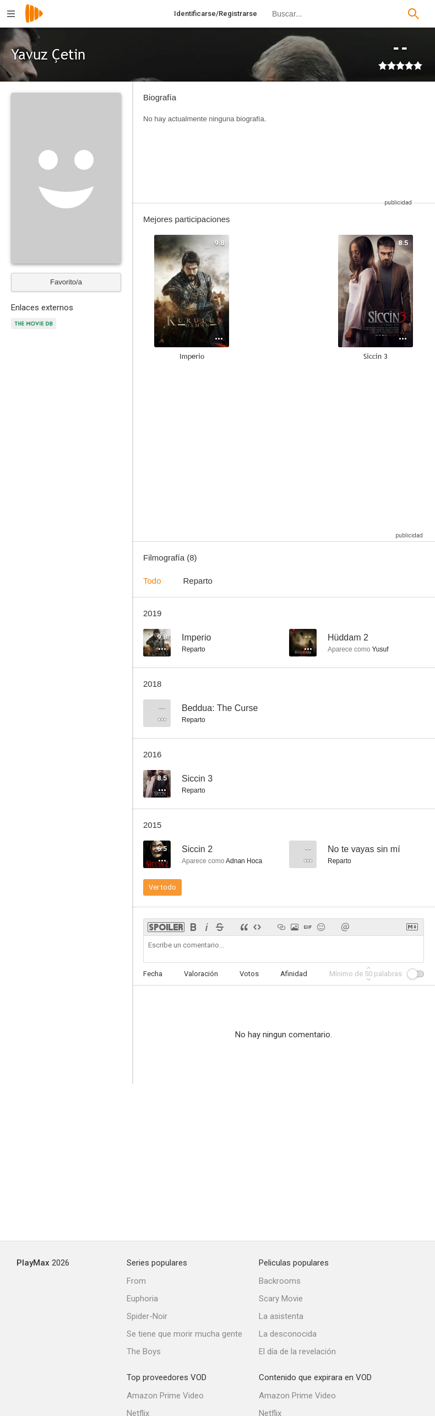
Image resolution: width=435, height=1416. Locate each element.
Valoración (201, 974)
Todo (152, 580)
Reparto (198, 580)
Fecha (152, 974)
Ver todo (162, 887)
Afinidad (293, 974)
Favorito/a (66, 282)
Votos (249, 974)
